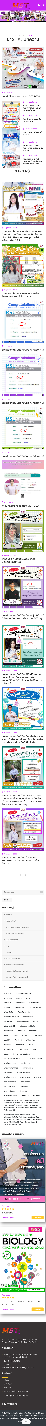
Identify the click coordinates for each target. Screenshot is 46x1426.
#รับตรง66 (24, 1049)
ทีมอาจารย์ (6, 1206)
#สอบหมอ (23, 1091)
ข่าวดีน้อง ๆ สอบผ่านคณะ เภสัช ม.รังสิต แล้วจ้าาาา (18, 560)
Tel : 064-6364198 (11, 1361)
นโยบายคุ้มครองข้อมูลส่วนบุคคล (15, 1395)
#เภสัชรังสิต (28, 1016)
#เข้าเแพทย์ (24, 1086)
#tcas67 (38, 1035)
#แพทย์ (29, 998)
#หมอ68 (36, 1095)
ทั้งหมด (9, 914)
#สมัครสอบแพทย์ (23, 1072)
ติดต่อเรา (6, 1387)
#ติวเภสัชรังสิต (23, 1021)
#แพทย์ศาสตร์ (28, 1068)
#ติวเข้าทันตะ (31, 1040)
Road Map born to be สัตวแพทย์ (21, 96)
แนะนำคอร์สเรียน (12, 940)
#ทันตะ (19, 998)
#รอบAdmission (10, 1081)
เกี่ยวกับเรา (7, 1384)
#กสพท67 (26, 1035)
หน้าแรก (6, 1380)
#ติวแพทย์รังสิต (36, 1007)
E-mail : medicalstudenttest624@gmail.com (17, 1366)
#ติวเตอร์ (7, 1044)
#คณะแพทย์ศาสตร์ (11, 1068)
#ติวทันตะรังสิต (24, 1012)
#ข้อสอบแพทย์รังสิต (27, 1026)
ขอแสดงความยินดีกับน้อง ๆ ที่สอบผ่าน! (23, 350)
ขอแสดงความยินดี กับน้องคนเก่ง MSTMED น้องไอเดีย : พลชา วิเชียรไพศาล (20, 860)
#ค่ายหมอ (7, 1003)
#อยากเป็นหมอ (9, 1091)
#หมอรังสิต (8, 1021)
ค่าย (7, 946)
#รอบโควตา (25, 1081)
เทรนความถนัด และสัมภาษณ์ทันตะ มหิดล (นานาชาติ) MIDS (32, 108)
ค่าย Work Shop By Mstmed (17, 927)
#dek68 (18, 1040)
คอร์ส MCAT (11, 921)
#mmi (35, 1021)
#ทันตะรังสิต (8, 1012)
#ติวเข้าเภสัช (8, 1030)
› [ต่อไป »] (31, 875)
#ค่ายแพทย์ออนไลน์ (23, 993)
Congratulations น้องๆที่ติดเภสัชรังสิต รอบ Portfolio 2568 (20, 295)
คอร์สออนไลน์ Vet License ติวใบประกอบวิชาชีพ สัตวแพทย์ (32, 161)
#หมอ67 (25, 1095)
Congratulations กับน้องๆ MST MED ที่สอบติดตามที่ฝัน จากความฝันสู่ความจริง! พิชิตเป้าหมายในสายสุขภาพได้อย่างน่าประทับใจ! (22, 236)
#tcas (6, 1054)
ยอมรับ (26, 1421)
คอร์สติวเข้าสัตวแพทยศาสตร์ (17, 971)
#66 (34, 1049)
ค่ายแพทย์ (7, 993)
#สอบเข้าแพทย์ (9, 1049)
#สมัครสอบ (8, 1072)
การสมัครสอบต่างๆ (13, 958)
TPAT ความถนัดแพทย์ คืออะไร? (32, 133)
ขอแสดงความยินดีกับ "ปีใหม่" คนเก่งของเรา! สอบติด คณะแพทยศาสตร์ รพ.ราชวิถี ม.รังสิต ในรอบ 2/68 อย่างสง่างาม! (22, 678)
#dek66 (7, 1007)
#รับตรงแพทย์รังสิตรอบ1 (22, 1054)
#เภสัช (31, 1044)
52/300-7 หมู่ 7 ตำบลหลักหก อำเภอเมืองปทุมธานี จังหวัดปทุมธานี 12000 (19, 1356)
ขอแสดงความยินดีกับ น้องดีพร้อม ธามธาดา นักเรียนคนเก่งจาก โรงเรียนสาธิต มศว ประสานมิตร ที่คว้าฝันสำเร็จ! (22, 739)
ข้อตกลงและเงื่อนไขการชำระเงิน (15, 1391)
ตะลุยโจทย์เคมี (7, 1212)
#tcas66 (21, 1030)
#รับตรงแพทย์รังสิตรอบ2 (13, 1058)
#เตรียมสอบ (25, 1063)
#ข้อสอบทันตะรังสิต (11, 1016)
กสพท (15, 1035)
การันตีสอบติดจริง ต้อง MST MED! (20, 506)
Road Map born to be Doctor (32, 120)
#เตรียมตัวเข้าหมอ (10, 1095)
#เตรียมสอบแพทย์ (35, 1058)
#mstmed (8, 998)
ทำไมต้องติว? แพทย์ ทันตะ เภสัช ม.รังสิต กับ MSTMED (33, 148)
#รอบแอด (38, 1077)
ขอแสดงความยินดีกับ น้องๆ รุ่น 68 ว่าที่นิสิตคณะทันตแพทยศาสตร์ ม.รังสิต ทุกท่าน (23, 618)
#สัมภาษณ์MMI (9, 1026)
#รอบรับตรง (25, 1077)
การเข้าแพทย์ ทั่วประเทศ (15, 933)
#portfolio (19, 1044)
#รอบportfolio (9, 1086)
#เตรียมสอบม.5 (10, 1077)
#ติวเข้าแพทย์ (34, 1003)
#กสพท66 (33, 1030)
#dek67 (7, 1040)
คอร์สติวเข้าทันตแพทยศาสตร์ (17, 977)
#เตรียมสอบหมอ (10, 1063)
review (9, 952)
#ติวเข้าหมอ (20, 1003)
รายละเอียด (37, 1217)
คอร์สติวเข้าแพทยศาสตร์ (15, 964)
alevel (6, 1035)
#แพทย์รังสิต (20, 1007)
